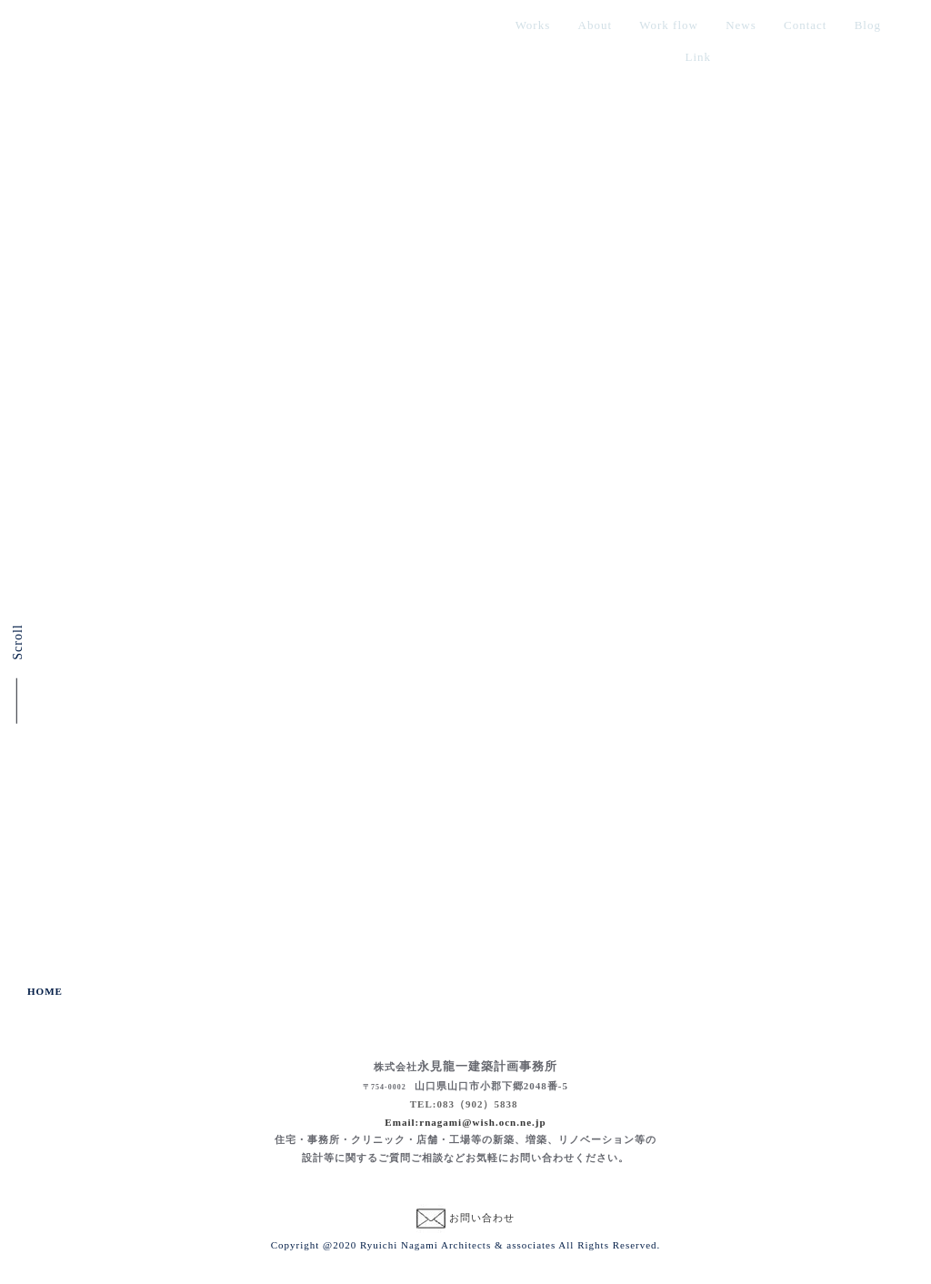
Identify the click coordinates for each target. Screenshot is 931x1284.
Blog (868, 25)
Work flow (668, 25)
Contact (805, 25)
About (595, 25)
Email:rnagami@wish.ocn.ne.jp (465, 1122)
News (741, 25)
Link (699, 57)
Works (533, 25)
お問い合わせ (482, 1217)
